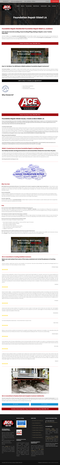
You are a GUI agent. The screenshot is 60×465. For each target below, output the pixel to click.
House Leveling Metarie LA (36, 423)
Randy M (56, 361)
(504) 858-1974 (5, 1)
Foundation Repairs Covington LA (37, 427)
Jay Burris (56, 285)
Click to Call (55, 1)
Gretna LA (49, 437)
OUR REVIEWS (44, 404)
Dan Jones (56, 346)
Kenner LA (53, 437)
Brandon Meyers (55, 334)
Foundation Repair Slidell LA (36, 432)
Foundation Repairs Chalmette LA (37, 430)
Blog (49, 6)
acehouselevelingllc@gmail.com (16, 1)
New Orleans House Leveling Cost (37, 420)
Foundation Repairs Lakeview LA (37, 425)
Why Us (22, 6)
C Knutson (56, 301)
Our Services (29, 6)
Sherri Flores (56, 322)
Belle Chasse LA (50, 438)
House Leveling (52, 430)
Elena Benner (55, 313)
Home (18, 6)
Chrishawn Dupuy (55, 267)
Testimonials (44, 6)
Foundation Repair (49, 428)
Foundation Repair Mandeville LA (37, 437)
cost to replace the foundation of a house (20, 209)
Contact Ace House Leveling (27, 123)
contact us (7, 446)
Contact (54, 6)
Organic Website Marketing (53, 462)
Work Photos (36, 6)
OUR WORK (15, 404)
